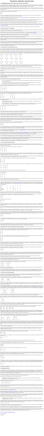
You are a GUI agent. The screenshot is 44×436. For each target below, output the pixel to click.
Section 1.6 (4, 192)
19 (2, 412)
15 (34, 358)
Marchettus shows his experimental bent (23, 137)
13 (9, 298)
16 (35, 379)
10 (29, 269)
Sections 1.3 (17, 191)
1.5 (19, 191)
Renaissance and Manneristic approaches (9, 432)
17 (20, 396)
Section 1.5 (31, 32)
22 (40, 427)
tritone (9, 18)
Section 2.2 (5, 361)
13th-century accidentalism (24, 17)
